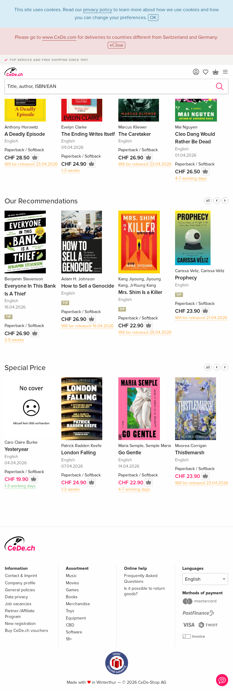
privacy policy (97, 10)
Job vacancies (18, 603)
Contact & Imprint (21, 575)
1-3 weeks (70, 170)
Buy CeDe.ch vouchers (26, 630)
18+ (69, 639)
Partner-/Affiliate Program (20, 613)
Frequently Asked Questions (140, 578)
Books (72, 596)
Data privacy (16, 596)
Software (74, 632)
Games (72, 590)
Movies (72, 583)
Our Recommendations (41, 201)
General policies (20, 590)
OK (153, 18)
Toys (70, 610)
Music (71, 575)
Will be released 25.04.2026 (144, 332)
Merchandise (78, 603)
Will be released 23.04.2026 (31, 164)
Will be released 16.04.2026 (87, 326)
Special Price (25, 367)
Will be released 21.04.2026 (201, 317)
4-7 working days (191, 178)
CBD (70, 625)
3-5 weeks (14, 339)
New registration (20, 623)
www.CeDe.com (59, 37)
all (208, 200)
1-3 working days (20, 486)
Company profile (20, 583)
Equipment (76, 618)
